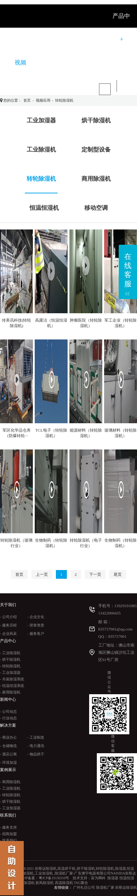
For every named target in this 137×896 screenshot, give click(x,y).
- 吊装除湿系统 (12, 679)
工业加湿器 (41, 120)
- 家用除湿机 (10, 692)
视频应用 (43, 100)
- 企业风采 (8, 634)
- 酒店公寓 (8, 754)
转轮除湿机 (64, 100)
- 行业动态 (8, 718)
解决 (92, 39)
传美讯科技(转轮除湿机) (16, 323)
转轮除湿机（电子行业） (86, 543)
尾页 (118, 574)
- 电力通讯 (35, 746)
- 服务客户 (35, 634)
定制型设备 (96, 149)
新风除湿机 (44, 883)
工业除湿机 (41, 149)
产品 (67, 62)
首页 (27, 100)
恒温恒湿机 (44, 208)
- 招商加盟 (8, 834)
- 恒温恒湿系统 (12, 686)
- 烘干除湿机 (10, 659)
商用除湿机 (96, 179)
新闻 (69, 39)
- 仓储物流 (8, 746)
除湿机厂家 (105, 887)
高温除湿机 (64, 883)
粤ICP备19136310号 (54, 878)
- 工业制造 (35, 737)
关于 (45, 39)
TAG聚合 (81, 883)
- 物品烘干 (35, 754)
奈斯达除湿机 (126, 887)
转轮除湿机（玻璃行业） (16, 543)
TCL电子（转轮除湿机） (51, 433)
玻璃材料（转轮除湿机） (120, 433)
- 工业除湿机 (10, 653)
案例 (115, 39)
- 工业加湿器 (10, 673)
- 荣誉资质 (35, 625)
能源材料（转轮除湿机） (86, 433)
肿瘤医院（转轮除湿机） (86, 323)
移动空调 (96, 208)
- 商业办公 (8, 737)
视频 (20, 62)
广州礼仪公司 (84, 887)
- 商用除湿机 (10, 782)
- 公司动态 (8, 712)
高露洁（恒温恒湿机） (51, 323)
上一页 (42, 574)
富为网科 (98, 878)
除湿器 (112, 878)
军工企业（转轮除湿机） (120, 323)
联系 (44, 62)
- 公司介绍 (8, 617)
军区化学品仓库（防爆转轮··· (17, 433)
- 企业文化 (35, 617)
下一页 (95, 574)
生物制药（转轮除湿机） (51, 543)
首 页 (21, 39)
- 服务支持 (8, 827)
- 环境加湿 (8, 763)
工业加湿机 (25, 883)
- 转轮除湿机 (10, 666)
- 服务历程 (8, 625)
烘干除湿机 (96, 120)
